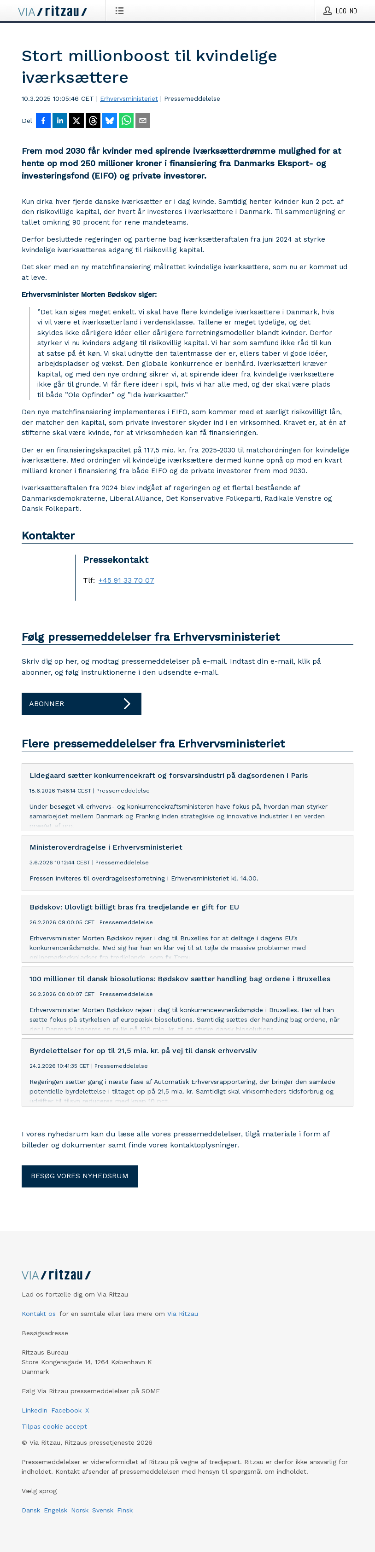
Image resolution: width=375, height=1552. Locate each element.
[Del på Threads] (93, 121)
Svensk (102, 1539)
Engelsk (55, 1539)
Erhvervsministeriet (129, 98)
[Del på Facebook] (43, 121)
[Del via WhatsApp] (126, 121)
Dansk (31, 1539)
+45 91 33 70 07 (126, 580)
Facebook (66, 1439)
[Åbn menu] (121, 10)
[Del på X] (76, 121)
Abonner (81, 704)
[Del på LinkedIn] (60, 121)
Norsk (79, 1539)
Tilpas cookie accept (54, 1455)
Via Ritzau (182, 1343)
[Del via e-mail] (142, 121)
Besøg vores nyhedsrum (80, 1205)
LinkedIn (34, 1439)
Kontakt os (39, 1343)
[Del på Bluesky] (109, 121)
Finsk (125, 1539)
